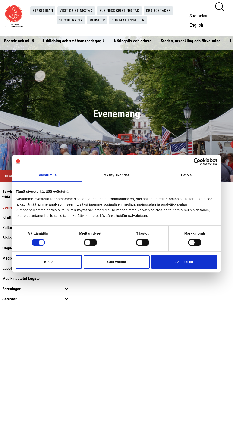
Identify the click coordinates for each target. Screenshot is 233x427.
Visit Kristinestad (75, 10)
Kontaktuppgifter (129, 20)
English (197, 25)
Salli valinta (116, 262)
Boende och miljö (19, 41)
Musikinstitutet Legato (21, 278)
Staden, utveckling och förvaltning (191, 41)
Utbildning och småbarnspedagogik (74, 41)
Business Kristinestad (120, 10)
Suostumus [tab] (47, 175)
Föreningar (11, 288)
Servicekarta (69, 20)
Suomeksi (199, 16)
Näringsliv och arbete (132, 41)
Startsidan (40, 10)
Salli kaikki (184, 262)
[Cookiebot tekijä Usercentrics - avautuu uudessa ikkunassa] (197, 161)
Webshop (96, 20)
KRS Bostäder (160, 10)
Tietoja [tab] (186, 175)
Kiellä (48, 262)
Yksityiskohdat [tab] (116, 175)
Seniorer (9, 298)
